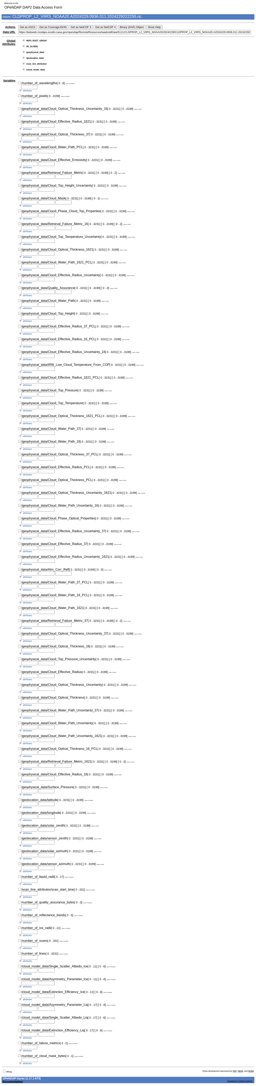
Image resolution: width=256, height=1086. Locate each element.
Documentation (13, 1081)
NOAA (251, 1071)
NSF (235, 1071)
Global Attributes (8, 42)
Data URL (9, 32)
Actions (10, 27)
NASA (240, 1071)
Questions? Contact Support (239, 1081)
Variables (9, 80)
